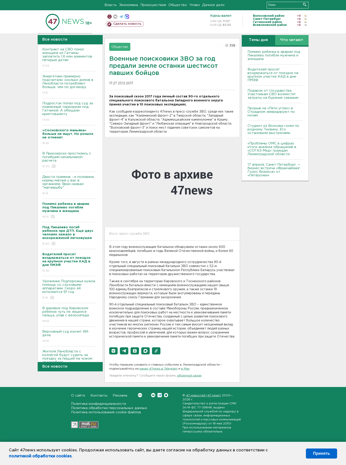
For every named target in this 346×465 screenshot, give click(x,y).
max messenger (127, 16)
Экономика (128, 5)
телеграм (121, 16)
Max (166, 395)
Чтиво (194, 5)
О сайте (78, 395)
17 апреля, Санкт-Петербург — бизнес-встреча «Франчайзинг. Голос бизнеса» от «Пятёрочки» (274, 170)
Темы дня (258, 40)
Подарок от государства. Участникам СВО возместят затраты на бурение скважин (273, 94)
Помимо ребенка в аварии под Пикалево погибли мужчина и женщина (274, 55)
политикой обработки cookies (40, 456)
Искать (304, 4)
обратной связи (189, 375)
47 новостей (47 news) (203, 395)
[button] (113, 350)
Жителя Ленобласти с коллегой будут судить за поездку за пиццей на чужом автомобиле (69, 360)
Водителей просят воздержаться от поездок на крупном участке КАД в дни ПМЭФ (273, 75)
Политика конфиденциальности (98, 403)
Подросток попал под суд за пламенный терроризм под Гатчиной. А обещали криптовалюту (69, 112)
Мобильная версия (109, 16)
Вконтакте (140, 395)
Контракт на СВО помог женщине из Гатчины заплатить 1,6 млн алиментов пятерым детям (69, 58)
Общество (177, 5)
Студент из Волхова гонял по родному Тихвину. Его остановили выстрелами (273, 129)
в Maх (185, 369)
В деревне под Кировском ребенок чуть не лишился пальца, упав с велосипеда (69, 315)
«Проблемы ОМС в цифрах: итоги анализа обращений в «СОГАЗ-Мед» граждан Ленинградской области (272, 149)
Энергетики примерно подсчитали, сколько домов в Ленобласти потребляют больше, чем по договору (69, 85)
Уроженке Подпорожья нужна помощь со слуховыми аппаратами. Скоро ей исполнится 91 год (69, 290)
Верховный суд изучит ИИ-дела (69, 336)
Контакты (98, 395)
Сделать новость (127, 24)
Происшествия (153, 5)
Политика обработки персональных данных (109, 408)
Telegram (160, 395)
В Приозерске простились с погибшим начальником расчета (69, 160)
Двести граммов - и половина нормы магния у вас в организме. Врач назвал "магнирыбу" (69, 185)
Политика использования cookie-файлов (106, 412)
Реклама (120, 395)
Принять (321, 453)
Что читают (291, 40)
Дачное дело (213, 5)
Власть (110, 5)
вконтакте (115, 16)
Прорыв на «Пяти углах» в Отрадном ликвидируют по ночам (271, 112)
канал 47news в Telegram (158, 369)
